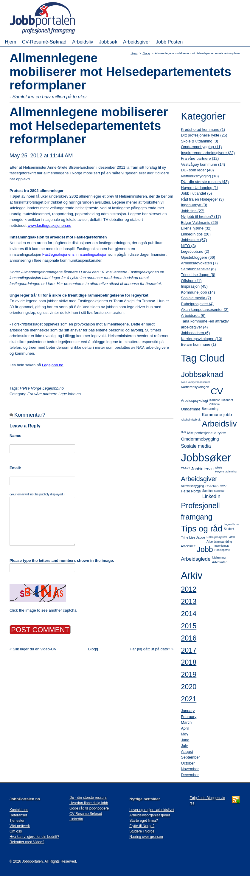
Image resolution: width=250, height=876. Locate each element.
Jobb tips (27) (192, 211)
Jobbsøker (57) (194, 240)
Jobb (205, 549)
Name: (15, 435)
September (190, 757)
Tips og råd (201, 528)
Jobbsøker (206, 458)
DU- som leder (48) (197, 170)
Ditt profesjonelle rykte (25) (204, 135)
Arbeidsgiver (136, 41)
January (188, 710)
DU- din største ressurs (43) (205, 181)
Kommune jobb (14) (198, 292)
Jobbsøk (108, 41)
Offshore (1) (191, 280)
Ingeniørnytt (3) (194, 205)
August (187, 751)
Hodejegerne (222, 549)
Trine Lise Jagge (193, 537)
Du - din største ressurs (88, 798)
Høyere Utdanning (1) (199, 187)
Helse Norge (191, 491)
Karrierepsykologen (195, 387)
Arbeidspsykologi (194, 401)
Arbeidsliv (82, 41)
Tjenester (17, 820)
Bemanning (210, 408)
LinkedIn (211, 496)
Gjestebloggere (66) (198, 257)
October (188, 763)
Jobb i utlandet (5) (196, 193)
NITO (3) (188, 246)
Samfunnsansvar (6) (198, 269)
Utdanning (219, 557)
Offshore (214, 404)
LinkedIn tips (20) (196, 234)
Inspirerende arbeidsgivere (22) (208, 153)
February (188, 716)
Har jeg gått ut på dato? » (151, 649)
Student (229, 529)
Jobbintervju (202, 468)
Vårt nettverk (20, 826)
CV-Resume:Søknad (85, 814)
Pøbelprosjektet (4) (197, 304)
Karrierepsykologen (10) (201, 339)
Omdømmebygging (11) (201, 147)
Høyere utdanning (226, 471)
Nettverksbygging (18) (200, 176)
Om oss (16, 831)
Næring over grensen (146, 837)
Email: (15, 468)
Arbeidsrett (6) (193, 315)
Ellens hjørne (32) (196, 228)
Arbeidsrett (188, 546)
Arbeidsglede (195, 559)
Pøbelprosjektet (216, 537)
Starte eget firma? (143, 820)
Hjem (10, 41)
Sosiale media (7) (196, 298)
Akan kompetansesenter (195, 382)
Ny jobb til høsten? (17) (201, 216)
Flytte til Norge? (141, 826)
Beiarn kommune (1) (198, 344)
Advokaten (219, 562)
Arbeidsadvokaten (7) (199, 263)
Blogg (146, 53)
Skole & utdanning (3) (199, 141)
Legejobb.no (231, 524)
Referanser (18, 815)
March (186, 722)
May (184, 734)
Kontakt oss (19, 810)
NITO (223, 485)
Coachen (211, 486)
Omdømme (190, 409)
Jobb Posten (169, 41)
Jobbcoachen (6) (195, 333)
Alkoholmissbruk (191, 419)
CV (217, 391)
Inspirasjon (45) (194, 286)
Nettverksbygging (192, 486)
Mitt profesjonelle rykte (206, 433)
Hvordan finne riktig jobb (88, 803)
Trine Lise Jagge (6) (198, 274)
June (185, 740)
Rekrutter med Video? (27, 842)
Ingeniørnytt (222, 545)
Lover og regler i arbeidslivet (151, 810)
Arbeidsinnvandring (219, 541)
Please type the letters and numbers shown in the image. (62, 560)
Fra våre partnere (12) (200, 158)
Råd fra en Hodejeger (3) (202, 199)
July (184, 745)
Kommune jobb (217, 414)
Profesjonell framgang (200, 511)
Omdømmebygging (200, 438)
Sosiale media (196, 446)
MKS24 (185, 467)
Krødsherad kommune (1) (203, 129)
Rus (183, 431)
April (185, 728)
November (190, 769)
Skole (218, 467)
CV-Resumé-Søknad (44, 41)
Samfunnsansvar (213, 490)
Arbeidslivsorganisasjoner (149, 815)
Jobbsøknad (202, 374)
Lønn (232, 536)
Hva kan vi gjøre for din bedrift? (34, 837)
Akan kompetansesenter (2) (205, 309)
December (190, 775)
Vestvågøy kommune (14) (203, 164)
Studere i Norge (141, 831)
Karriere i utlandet (221, 400)
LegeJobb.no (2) (195, 251)
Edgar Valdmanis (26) (199, 222)
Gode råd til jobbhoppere (89, 808)
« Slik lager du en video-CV (33, 649)
